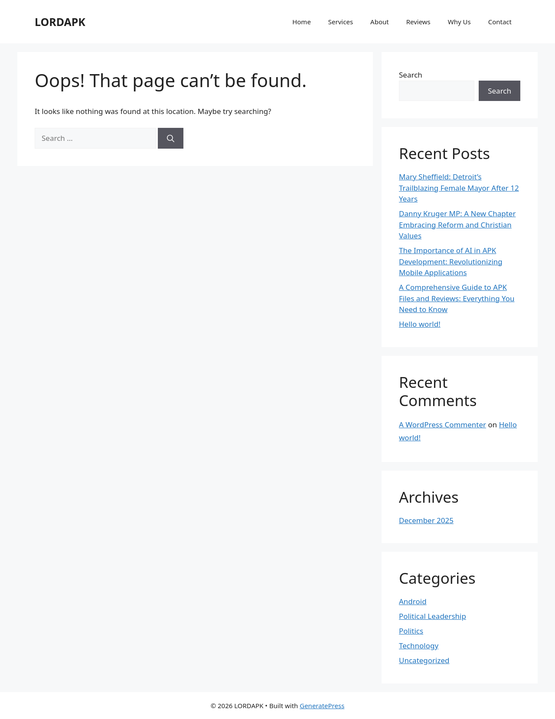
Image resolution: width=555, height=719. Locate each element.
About (379, 21)
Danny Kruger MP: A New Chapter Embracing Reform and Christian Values (457, 224)
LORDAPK (60, 21)
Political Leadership (432, 616)
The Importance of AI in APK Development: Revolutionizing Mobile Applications (451, 261)
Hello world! (420, 324)
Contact (500, 21)
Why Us (459, 21)
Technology (418, 646)
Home (301, 21)
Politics (411, 631)
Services (340, 21)
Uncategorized (424, 660)
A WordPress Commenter (442, 424)
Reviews (418, 21)
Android (413, 601)
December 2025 (426, 520)
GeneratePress (322, 705)
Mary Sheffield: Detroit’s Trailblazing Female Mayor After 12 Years (459, 188)
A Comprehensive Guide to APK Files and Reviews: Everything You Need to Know (457, 298)
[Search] (170, 138)
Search (410, 75)
